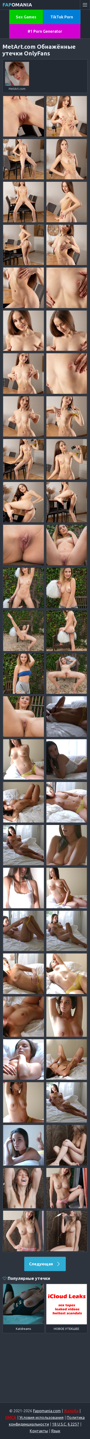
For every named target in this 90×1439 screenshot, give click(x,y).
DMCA (10, 1417)
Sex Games (26, 17)
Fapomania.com (47, 1411)
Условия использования (41, 1417)
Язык (55, 1431)
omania (17, 4)
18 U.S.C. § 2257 (65, 1424)
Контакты (39, 1431)
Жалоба (71, 1411)
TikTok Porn (61, 17)
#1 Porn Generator (45, 31)
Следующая (45, 1264)
